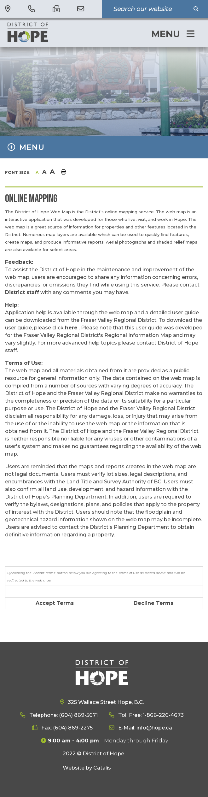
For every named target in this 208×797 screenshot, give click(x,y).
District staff (22, 292)
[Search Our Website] (150, 9)
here (71, 328)
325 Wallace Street (105, 702)
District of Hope (47, 32)
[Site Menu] (104, 147)
